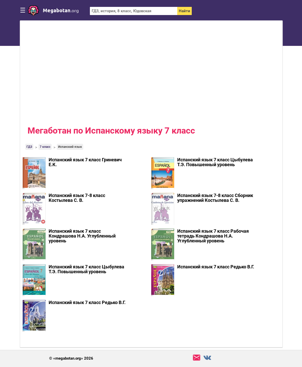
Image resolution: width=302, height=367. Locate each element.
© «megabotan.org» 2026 (71, 358)
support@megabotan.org (196, 358)
